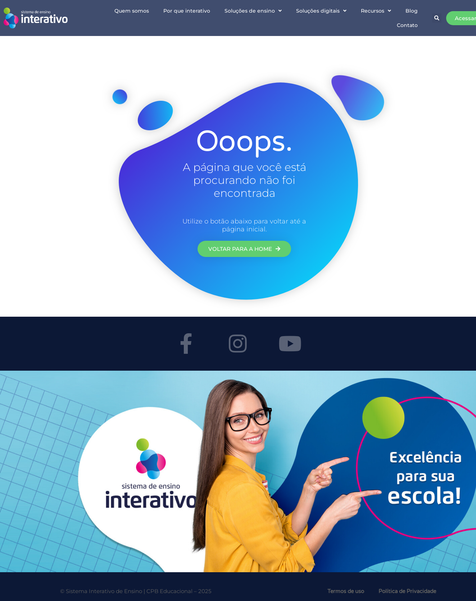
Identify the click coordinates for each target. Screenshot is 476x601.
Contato (407, 25)
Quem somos (131, 11)
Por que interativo (186, 11)
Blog (411, 11)
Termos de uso (345, 591)
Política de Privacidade (407, 591)
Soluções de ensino (253, 11)
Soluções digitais (321, 11)
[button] (436, 18)
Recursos (376, 11)
